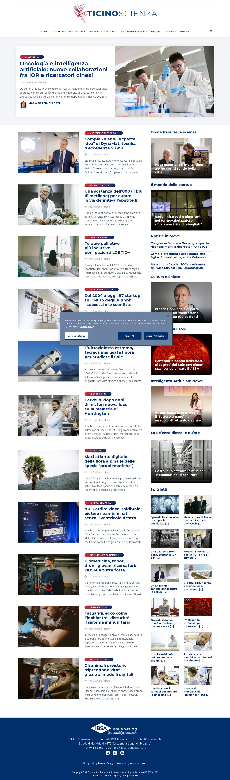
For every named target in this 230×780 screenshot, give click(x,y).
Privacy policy (114, 775)
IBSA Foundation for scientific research (135, 739)
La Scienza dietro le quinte (175, 433)
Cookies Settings (76, 336)
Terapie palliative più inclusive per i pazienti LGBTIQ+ (107, 248)
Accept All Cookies (156, 336)
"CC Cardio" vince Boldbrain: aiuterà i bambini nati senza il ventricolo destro (113, 513)
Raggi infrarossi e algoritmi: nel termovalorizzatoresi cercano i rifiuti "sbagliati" (178, 220)
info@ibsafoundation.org (129, 748)
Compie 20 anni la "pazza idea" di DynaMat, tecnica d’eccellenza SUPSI (111, 143)
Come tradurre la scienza (174, 132)
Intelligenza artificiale (133, 31)
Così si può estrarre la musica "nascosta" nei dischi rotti (179, 473)
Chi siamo (170, 31)
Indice (183, 31)
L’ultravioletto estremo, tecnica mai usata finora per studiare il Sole (109, 352)
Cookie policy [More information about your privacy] (87, 326)
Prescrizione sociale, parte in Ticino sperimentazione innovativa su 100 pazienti (177, 313)
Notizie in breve (165, 236)
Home (45, 31)
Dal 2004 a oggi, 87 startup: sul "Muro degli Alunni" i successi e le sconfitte (113, 300)
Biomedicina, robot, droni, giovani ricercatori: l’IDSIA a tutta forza (110, 565)
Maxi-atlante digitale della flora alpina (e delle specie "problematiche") (110, 461)
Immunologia (77, 31)
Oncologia (58, 31)
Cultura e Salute (165, 277)
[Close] (168, 316)
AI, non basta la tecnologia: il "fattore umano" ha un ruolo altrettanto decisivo (178, 416)
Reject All (130, 336)
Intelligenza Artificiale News (177, 381)
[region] (116, 329)
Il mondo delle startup (171, 185)
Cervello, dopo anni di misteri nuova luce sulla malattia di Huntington (106, 407)
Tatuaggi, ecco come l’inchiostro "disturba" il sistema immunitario (107, 618)
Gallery (155, 31)
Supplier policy (130, 775)
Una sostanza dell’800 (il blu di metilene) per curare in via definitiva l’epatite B (114, 196)
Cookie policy (99, 775)
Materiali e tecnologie (102, 31)
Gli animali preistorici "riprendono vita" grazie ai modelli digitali (109, 670)
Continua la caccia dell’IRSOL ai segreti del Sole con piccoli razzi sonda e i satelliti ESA (179, 365)
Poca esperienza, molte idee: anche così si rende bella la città (179, 168)
